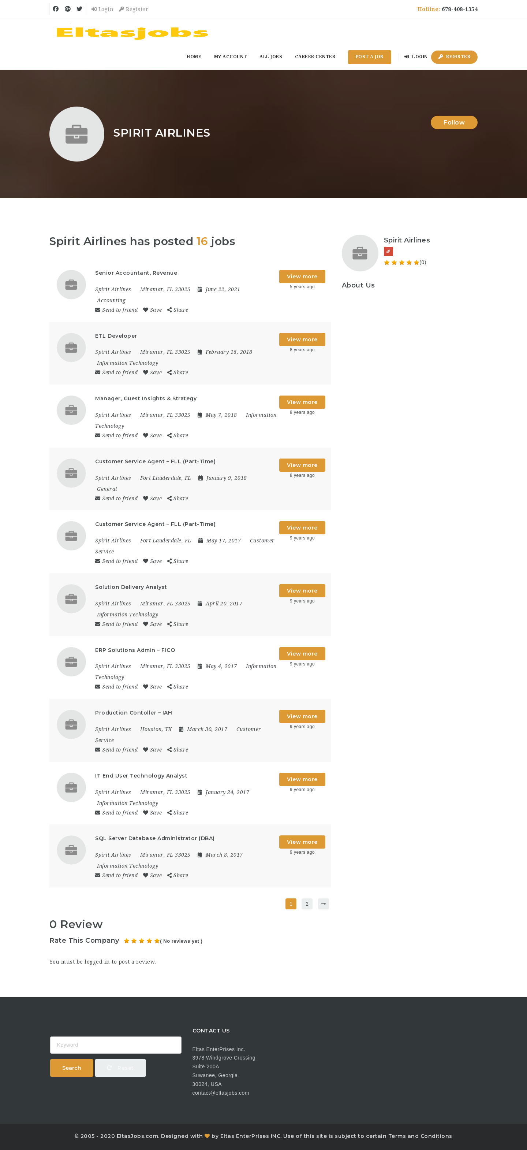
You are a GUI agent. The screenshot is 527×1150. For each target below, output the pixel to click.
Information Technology (127, 363)
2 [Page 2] (307, 904)
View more (302, 276)
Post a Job (370, 56)
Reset (120, 1068)
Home (194, 56)
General (107, 489)
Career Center (315, 56)
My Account (230, 56)
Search (71, 1068)
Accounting (111, 300)
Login (102, 9)
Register (133, 9)
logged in (97, 962)
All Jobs (270, 56)
